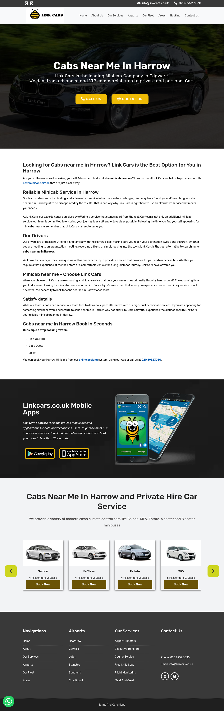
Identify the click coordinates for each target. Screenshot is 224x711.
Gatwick (74, 649)
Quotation (130, 99)
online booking (88, 359)
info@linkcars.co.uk (152, 3)
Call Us (91, 99)
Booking (175, 15)
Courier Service (124, 656)
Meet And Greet (124, 680)
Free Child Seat (124, 664)
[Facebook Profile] (26, 3)
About (27, 649)
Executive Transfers (127, 649)
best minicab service (36, 183)
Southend (75, 672)
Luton (72, 656)
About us (97, 15)
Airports (133, 15)
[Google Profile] (31, 3)
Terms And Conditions (112, 704)
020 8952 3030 (187, 3)
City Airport (76, 680)
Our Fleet (148, 15)
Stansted (74, 664)
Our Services (115, 15)
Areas (162, 15)
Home (83, 15)
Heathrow (75, 641)
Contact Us (192, 15)
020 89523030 (151, 359)
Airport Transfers (125, 641)
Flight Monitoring (125, 672)
